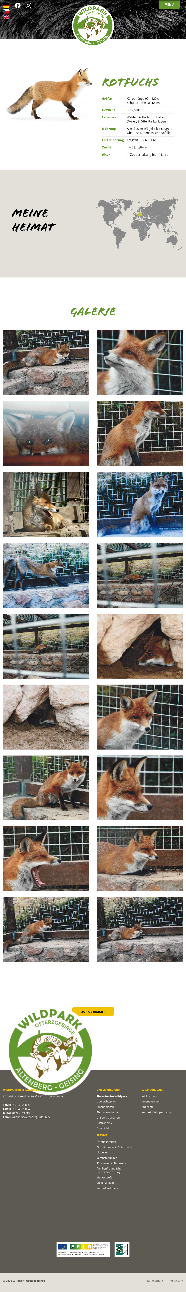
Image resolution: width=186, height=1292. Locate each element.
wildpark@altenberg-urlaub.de (31, 1117)
